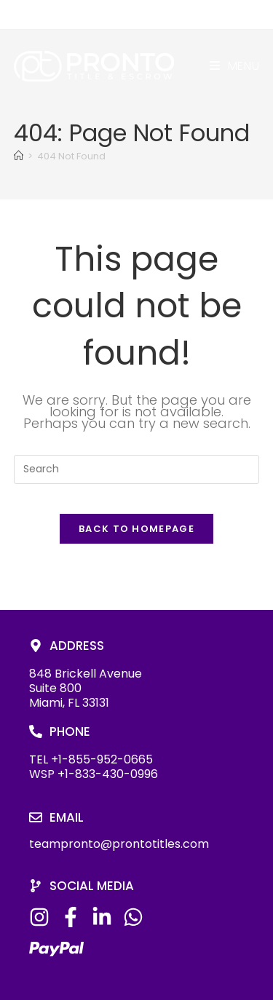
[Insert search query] (137, 469)
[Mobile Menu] (235, 65)
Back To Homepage (136, 529)
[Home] (18, 156)
